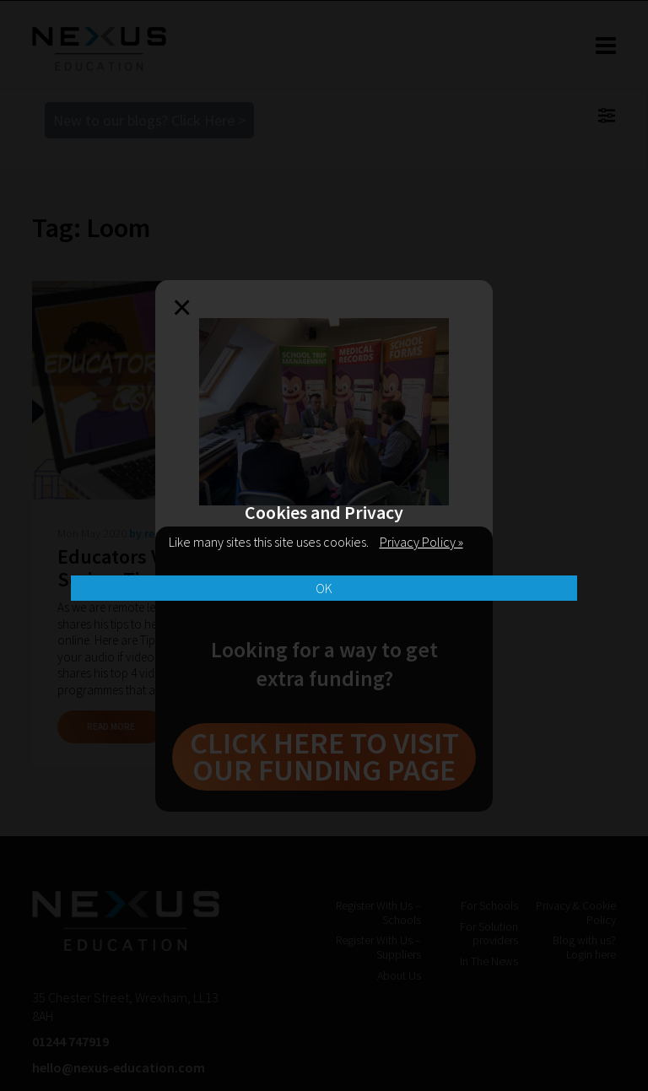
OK (324, 588)
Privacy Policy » (421, 541)
